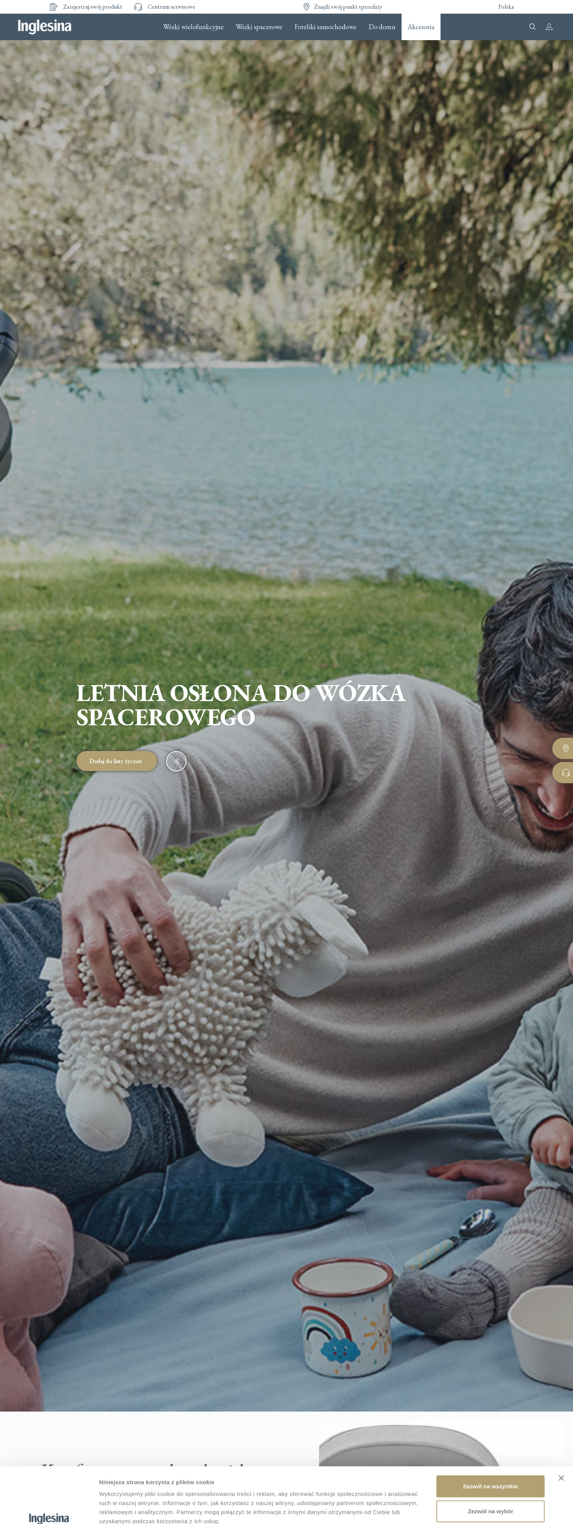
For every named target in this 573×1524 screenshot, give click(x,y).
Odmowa (490, 1488)
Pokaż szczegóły (122, 1509)
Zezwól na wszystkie (490, 1438)
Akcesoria (421, 27)
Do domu (382, 27)
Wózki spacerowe (259, 27)
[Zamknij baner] (561, 1430)
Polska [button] (506, 7)
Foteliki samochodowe (325, 27)
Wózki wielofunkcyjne (193, 27)
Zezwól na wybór (490, 1463)
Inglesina (44, 26)
